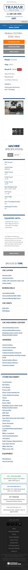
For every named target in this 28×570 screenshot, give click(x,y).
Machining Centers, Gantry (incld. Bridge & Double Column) (12, 334)
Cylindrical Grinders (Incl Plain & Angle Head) (14, 356)
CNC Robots (6, 438)
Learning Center (14, 542)
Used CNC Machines (15, 558)
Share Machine (14, 42)
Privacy (14, 534)
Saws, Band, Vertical (8, 443)
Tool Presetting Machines (10, 436)
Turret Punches (7, 382)
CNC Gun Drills (6, 410)
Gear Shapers (6, 426)
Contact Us (14, 551)
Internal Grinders (7, 350)
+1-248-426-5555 (14, 14)
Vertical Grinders (7, 345)
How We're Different (13, 548)
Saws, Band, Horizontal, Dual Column (13, 418)
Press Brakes (6, 387)
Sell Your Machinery (14, 537)
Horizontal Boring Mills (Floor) (11, 298)
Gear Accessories (7, 461)
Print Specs (14, 52)
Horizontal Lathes (7, 278)
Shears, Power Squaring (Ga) (10, 392)
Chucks (4, 398)
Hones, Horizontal (7, 423)
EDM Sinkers (6, 311)
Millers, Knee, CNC (8, 449)
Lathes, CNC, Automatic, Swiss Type (13, 280)
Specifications (14, 47)
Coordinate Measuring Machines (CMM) (12, 429)
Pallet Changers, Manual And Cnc (12, 441)
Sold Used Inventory (16, 25)
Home (5, 25)
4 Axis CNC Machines (20, 560)
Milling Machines (10, 560)
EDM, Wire (11, 74)
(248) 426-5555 (14, 520)
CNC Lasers (5, 400)
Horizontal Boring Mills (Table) (11, 296)
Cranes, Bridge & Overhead (10, 395)
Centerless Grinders (8, 365)
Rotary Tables (6, 403)
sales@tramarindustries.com (14, 16)
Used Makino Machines (11, 80)
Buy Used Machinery (14, 531)
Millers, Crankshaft (8, 433)
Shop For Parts (14, 540)
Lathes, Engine (6, 283)
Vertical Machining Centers (10, 327)
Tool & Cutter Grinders (9, 347)
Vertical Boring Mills (8, 293)
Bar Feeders (6, 384)
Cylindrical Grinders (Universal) (11, 353)
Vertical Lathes (7, 275)
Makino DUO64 (14, 27)
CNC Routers (6, 421)
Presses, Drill (6, 390)
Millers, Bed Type (7, 446)
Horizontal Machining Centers (11, 330)
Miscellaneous (6, 459)
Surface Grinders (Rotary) (10, 362)
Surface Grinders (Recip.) (9, 360)
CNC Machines (5, 558)
